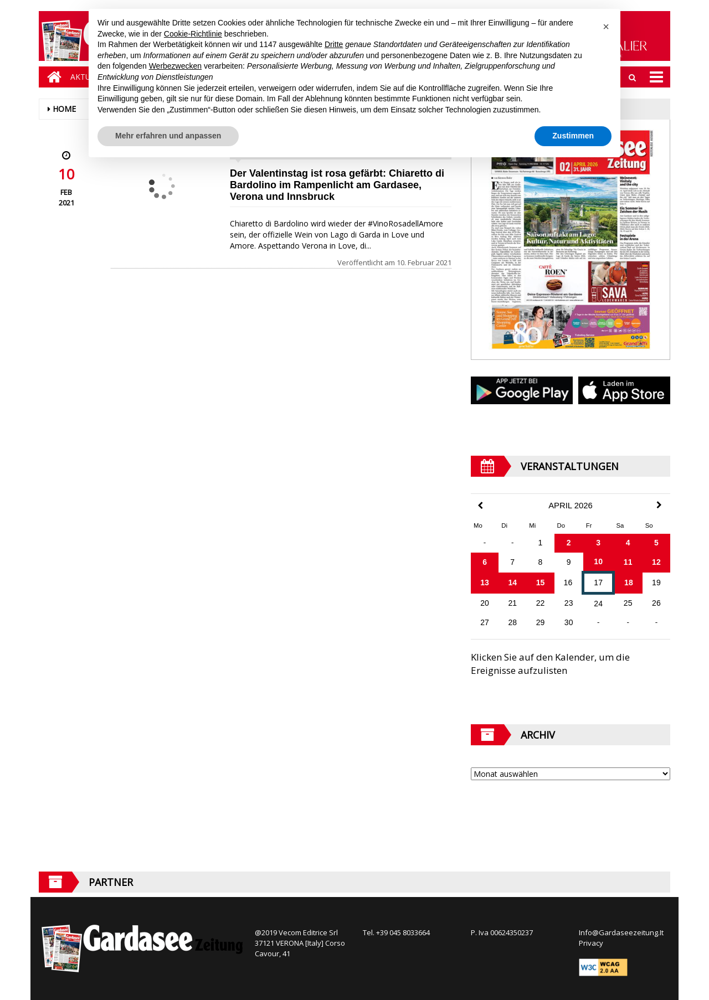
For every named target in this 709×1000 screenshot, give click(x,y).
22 (540, 603)
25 (628, 603)
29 (540, 622)
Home (64, 109)
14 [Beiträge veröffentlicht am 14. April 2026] (512, 582)
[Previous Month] (480, 506)
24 (598, 603)
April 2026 (570, 505)
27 (484, 622)
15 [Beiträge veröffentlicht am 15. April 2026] (540, 582)
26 (656, 603)
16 (568, 582)
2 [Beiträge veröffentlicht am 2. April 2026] (569, 542)
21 (512, 603)
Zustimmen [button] (573, 135)
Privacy (591, 943)
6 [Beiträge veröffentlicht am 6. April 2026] (484, 562)
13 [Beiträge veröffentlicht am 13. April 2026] (484, 582)
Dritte (334, 44)
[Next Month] (659, 505)
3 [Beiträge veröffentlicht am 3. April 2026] (598, 542)
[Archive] (570, 773)
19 (656, 582)
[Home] (51, 76)
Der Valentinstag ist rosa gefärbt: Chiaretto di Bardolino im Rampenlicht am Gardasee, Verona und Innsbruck (337, 185)
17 (598, 582)
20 (484, 603)
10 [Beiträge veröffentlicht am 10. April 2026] (598, 561)
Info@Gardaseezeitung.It (621, 932)
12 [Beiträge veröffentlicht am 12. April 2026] (656, 562)
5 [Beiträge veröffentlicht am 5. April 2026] (656, 542)
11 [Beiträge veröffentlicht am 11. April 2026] (628, 562)
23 (568, 603)
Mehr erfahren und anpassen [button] (168, 135)
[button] (606, 26)
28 (512, 622)
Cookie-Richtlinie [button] (193, 33)
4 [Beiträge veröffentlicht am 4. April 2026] (628, 542)
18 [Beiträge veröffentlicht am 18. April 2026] (628, 582)
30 (568, 622)
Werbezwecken (175, 65)
